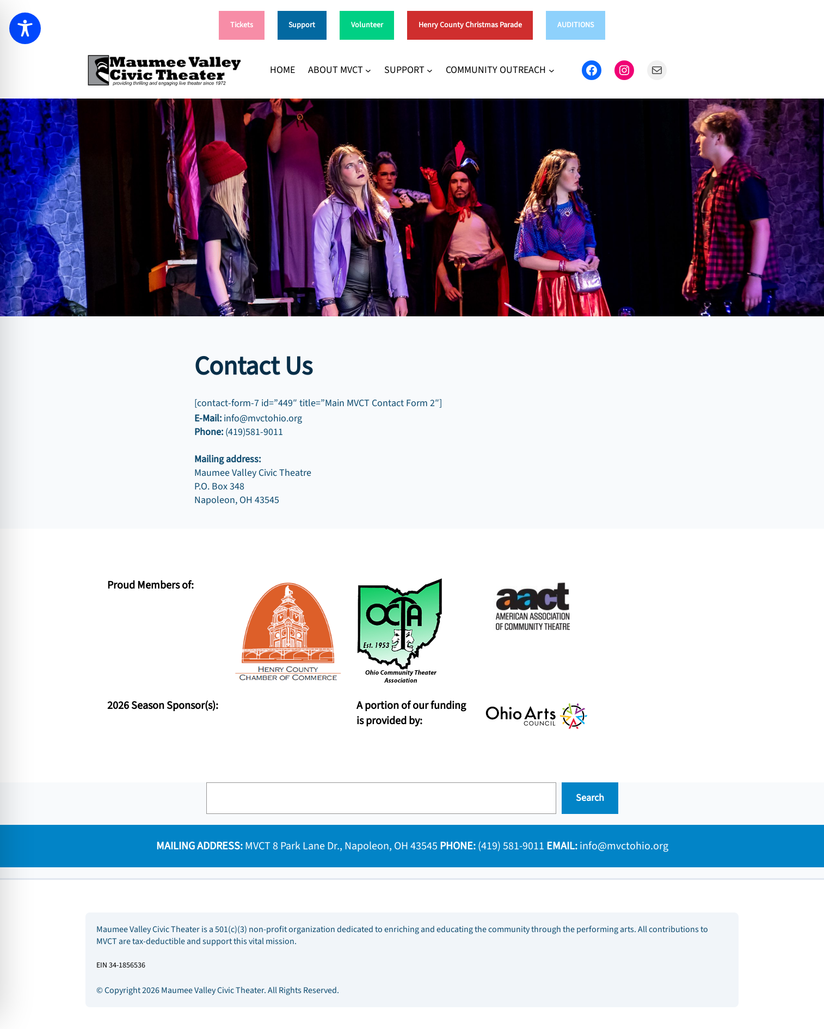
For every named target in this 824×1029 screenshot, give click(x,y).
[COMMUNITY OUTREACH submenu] (552, 70)
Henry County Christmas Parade (470, 25)
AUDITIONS (575, 25)
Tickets (241, 25)
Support (301, 25)
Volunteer (367, 25)
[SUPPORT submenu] (430, 70)
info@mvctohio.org (624, 846)
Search (590, 798)
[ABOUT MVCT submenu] (368, 70)
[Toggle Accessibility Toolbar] (25, 28)
